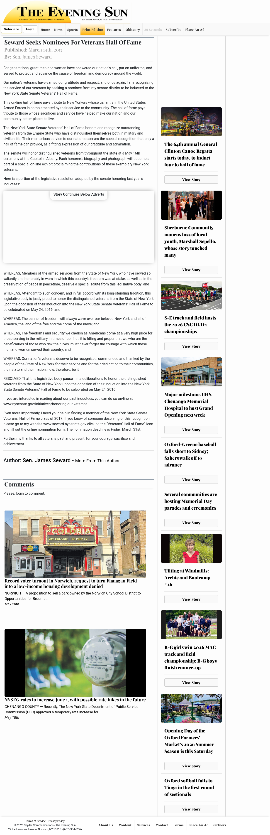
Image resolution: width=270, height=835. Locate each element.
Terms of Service (35, 821)
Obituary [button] (133, 30)
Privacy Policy (56, 821)
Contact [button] (162, 825)
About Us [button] (106, 825)
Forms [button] (179, 825)
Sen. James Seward (47, 460)
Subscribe (11, 29)
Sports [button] (72, 30)
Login (30, 29)
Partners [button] (219, 825)
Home (45, 30)
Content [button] (125, 825)
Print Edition (92, 30)
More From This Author (97, 460)
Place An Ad (194, 30)
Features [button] (114, 30)
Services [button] (144, 825)
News (58, 30)
